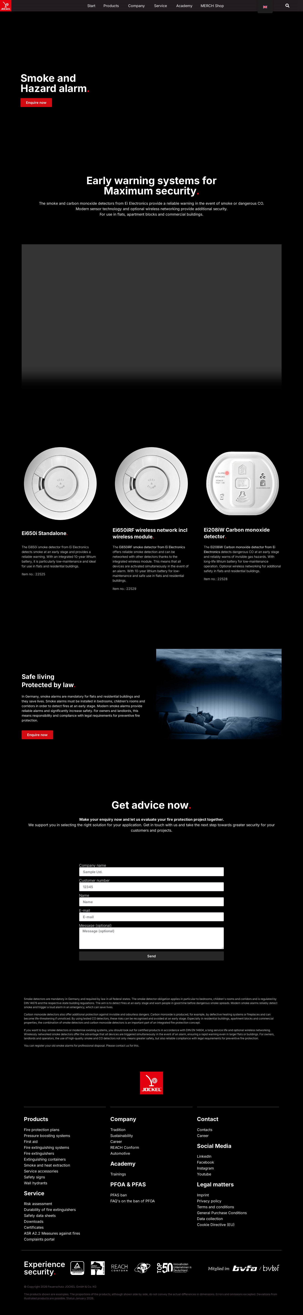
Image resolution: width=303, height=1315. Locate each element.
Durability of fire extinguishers (50, 1209)
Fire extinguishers (39, 1153)
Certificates (34, 1227)
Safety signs (34, 1177)
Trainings (118, 1174)
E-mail (84, 910)
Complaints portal (39, 1239)
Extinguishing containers (45, 1159)
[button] (288, 6)
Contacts (204, 1129)
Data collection (210, 1218)
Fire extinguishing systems (46, 1147)
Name (84, 895)
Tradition (117, 1129)
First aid (31, 1141)
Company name (92, 865)
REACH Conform (124, 1147)
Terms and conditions (215, 1207)
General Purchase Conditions (222, 1213)
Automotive (120, 1153)
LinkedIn (204, 1156)
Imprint (203, 1195)
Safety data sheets (40, 1215)
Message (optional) (95, 925)
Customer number (94, 880)
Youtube (204, 1174)
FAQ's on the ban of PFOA (132, 1201)
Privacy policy (209, 1201)
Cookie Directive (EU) (216, 1224)
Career (116, 1141)
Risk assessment (38, 1203)
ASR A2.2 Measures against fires (52, 1233)
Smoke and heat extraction (47, 1165)
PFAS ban (118, 1195)
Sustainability (121, 1135)
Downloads (33, 1221)
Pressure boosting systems (47, 1135)
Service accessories (41, 1171)
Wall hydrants (35, 1183)
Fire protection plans (41, 1129)
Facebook (205, 1162)
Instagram (205, 1168)
